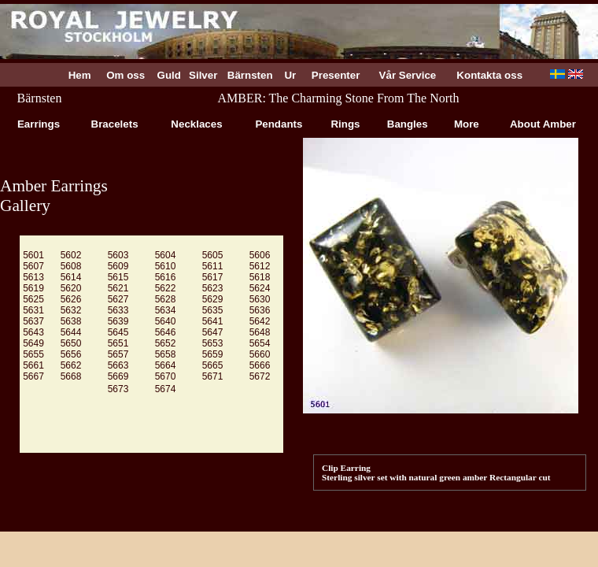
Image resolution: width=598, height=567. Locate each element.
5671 (212, 376)
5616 (165, 277)
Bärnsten (250, 75)
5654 (260, 343)
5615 (118, 277)
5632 (71, 310)
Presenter (335, 75)
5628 (165, 299)
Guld (169, 75)
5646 (165, 332)
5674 (165, 389)
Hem (79, 75)
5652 (165, 343)
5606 (260, 255)
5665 (212, 365)
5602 (71, 255)
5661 (33, 365)
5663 (118, 365)
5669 (118, 376)
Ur (290, 75)
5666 (260, 365)
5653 (212, 343)
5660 (260, 354)
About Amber (543, 124)
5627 (118, 299)
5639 (118, 321)
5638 (71, 321)
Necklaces (197, 124)
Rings (345, 124)
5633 (118, 310)
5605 (212, 255)
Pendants (279, 124)
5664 (165, 365)
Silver (203, 75)
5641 (212, 321)
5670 (165, 376)
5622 (165, 288)
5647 (212, 332)
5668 (71, 376)
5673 (118, 389)
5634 (165, 310)
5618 (260, 277)
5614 (71, 277)
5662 (71, 365)
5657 (118, 354)
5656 (71, 354)
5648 (260, 332)
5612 (260, 266)
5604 (165, 255)
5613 (33, 277)
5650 (71, 343)
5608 (71, 266)
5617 (212, 277)
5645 (118, 332)
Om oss (126, 75)
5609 (118, 266)
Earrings (38, 124)
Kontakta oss (490, 75)
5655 (33, 354)
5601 (33, 255)
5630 (260, 299)
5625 (33, 299)
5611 (212, 266)
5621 (118, 288)
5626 (71, 299)
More (466, 124)
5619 (33, 288)
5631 (33, 310)
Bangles (407, 124)
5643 (33, 332)
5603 (118, 255)
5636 (260, 310)
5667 (33, 376)
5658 (165, 354)
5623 (212, 288)
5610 (165, 266)
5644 (71, 332)
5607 (33, 266)
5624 (260, 288)
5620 (71, 288)
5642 (260, 321)
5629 (212, 299)
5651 (118, 343)
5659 (212, 354)
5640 (165, 321)
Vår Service (407, 75)
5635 (212, 310)
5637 (33, 321)
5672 (260, 376)
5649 (33, 343)
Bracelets (114, 124)
